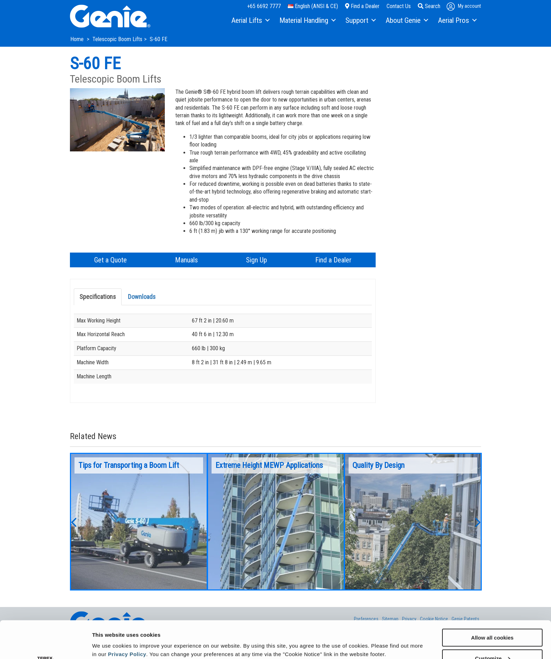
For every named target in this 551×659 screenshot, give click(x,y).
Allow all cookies (492, 600)
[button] (73, 522)
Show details (108, 636)
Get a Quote (110, 260)
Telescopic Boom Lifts (117, 39)
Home (77, 39)
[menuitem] (250, 21)
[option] (139, 521)
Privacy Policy (127, 617)
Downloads (142, 296)
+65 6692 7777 (264, 6)
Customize (492, 621)
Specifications (97, 296)
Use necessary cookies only (492, 642)
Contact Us (399, 6)
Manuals (186, 260)
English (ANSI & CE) (313, 6)
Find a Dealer (362, 6)
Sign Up (256, 260)
